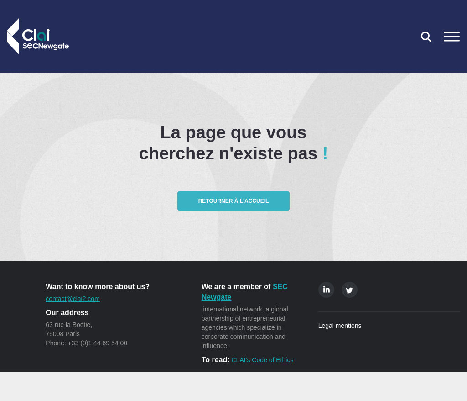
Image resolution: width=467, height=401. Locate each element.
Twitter (350, 290)
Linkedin (326, 290)
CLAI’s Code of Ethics (262, 360)
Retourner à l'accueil (233, 201)
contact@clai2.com (72, 298)
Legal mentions (340, 325)
